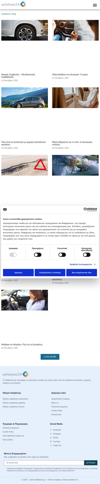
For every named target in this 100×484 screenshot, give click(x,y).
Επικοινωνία (56, 414)
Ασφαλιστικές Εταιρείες (60, 399)
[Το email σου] (44, 462)
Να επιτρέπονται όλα (81, 272)
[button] (95, 5)
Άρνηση (18, 272)
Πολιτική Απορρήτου (59, 407)
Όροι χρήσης (8, 440)
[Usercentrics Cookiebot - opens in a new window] (85, 210)
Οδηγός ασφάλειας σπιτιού (13, 407)
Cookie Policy (56, 411)
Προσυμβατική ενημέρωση (13, 436)
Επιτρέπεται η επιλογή (50, 272)
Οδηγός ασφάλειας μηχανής (14, 403)
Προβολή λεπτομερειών (81, 264)
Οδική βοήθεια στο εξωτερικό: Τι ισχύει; (70, 74)
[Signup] (90, 462)
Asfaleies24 (6, 14)
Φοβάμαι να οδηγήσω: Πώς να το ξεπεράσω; (22, 344)
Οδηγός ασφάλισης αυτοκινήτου (15, 399)
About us (54, 403)
